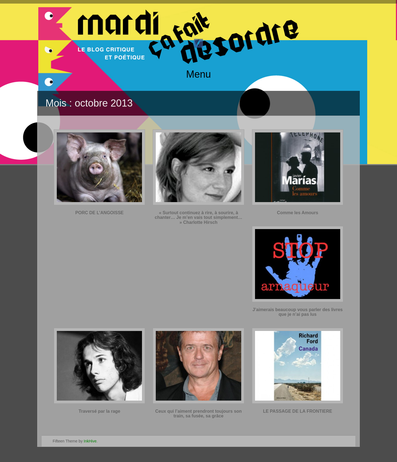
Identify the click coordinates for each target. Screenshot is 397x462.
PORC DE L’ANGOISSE (99, 212)
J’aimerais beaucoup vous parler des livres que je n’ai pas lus (298, 312)
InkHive (90, 441)
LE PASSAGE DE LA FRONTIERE (297, 411)
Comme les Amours (297, 212)
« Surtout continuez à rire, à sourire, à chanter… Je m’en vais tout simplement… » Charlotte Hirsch (198, 217)
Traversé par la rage (99, 411)
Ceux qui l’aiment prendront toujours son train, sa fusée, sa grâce (198, 413)
